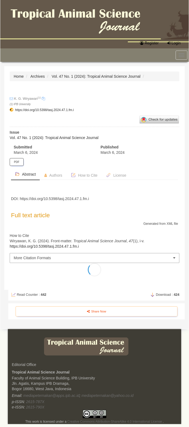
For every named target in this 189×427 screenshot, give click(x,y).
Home (19, 76)
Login (174, 43)
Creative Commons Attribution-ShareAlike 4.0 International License (115, 422)
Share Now (96, 311)
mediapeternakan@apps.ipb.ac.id (51, 395)
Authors (53, 175)
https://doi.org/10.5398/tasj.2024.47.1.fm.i (44, 110)
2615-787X (35, 402)
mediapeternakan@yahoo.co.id (107, 395)
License (116, 175)
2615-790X (35, 407)
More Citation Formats (32, 258)
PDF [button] (16, 162)
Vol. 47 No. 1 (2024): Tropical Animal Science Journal (96, 76)
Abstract (25, 174)
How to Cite (84, 175)
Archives (37, 76)
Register (149, 43)
